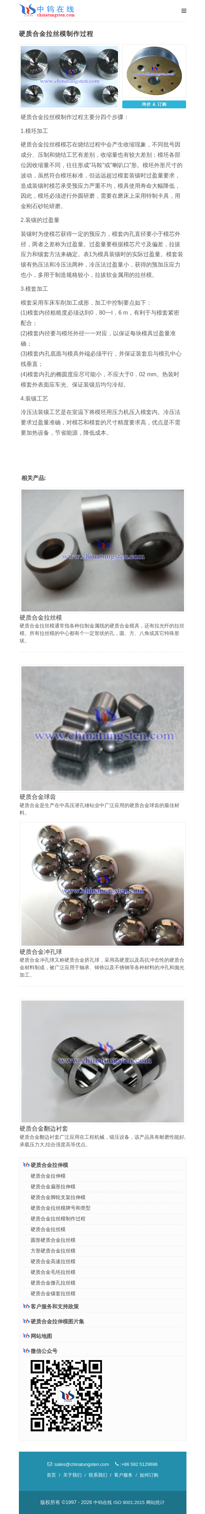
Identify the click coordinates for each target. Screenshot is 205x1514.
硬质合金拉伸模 (45, 1165)
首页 (51, 1475)
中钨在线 (102, 1502)
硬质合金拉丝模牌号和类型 (61, 1208)
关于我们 (72, 1475)
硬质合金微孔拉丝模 (53, 1283)
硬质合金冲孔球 (41, 952)
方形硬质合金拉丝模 (53, 1251)
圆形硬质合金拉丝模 (53, 1240)
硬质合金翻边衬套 (44, 1128)
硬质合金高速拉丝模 (53, 1261)
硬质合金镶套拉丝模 (53, 1293)
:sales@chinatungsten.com (78, 1464)
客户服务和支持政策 (51, 1306)
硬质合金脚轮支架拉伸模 (58, 1197)
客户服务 (123, 1475)
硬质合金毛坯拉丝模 (53, 1272)
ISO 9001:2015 (128, 1502)
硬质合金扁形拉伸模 (53, 1186)
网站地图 (37, 1336)
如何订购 (149, 1475)
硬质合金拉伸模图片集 (53, 1321)
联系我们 (98, 1475)
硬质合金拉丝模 (41, 617)
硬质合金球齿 (38, 797)
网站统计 (155, 1502)
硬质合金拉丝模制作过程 (58, 1218)
